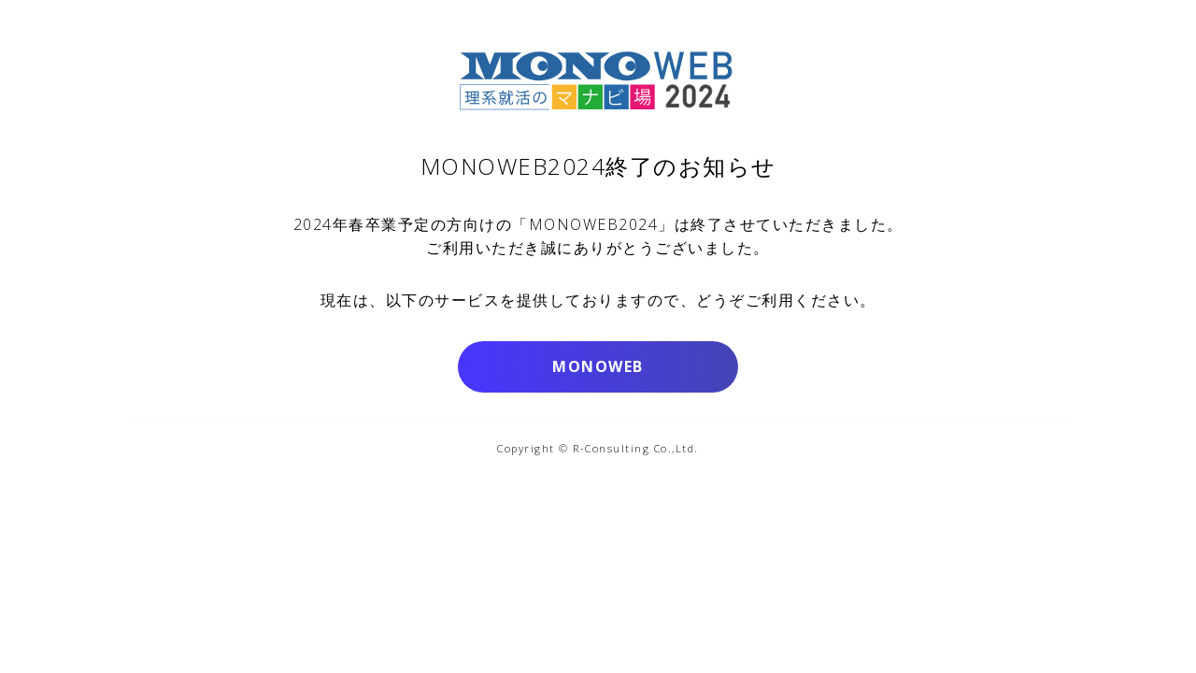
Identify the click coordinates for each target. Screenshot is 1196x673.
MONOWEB (598, 366)
